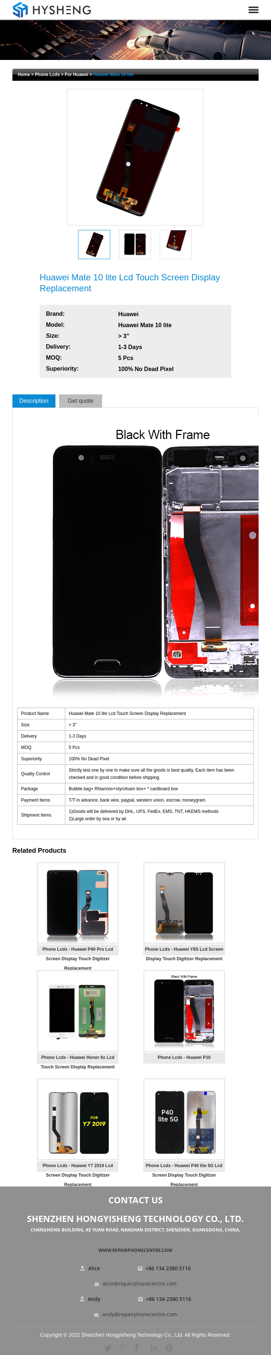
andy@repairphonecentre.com (139, 1315)
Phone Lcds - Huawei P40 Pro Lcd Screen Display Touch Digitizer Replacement (78, 959)
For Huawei (77, 74)
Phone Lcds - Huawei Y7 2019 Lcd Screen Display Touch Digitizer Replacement (78, 1175)
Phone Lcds (47, 74)
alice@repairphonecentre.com (139, 1284)
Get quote (80, 401)
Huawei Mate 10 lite (113, 74)
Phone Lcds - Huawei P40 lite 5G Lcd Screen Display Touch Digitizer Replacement (184, 1175)
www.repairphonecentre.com (135, 1250)
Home (24, 74)
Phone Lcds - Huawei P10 (184, 1057)
